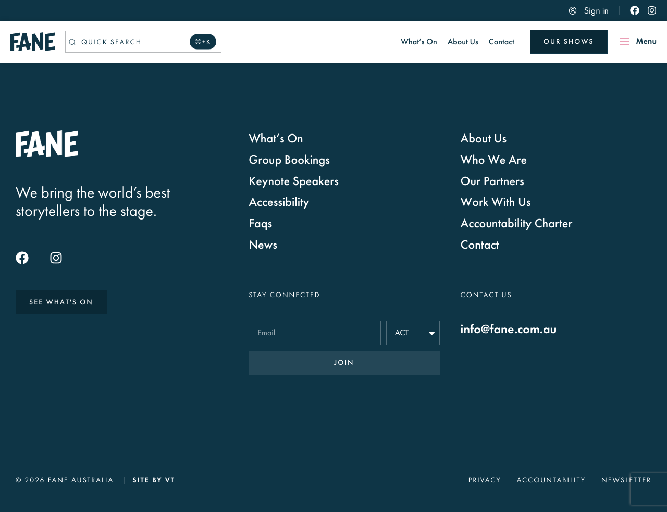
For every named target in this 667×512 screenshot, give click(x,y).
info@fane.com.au (509, 329)
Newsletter (626, 480)
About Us (484, 138)
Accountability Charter (517, 223)
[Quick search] (143, 42)
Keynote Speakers (294, 181)
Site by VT (153, 480)
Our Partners (492, 181)
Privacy (484, 480)
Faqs (260, 223)
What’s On (276, 138)
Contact (480, 245)
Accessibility (279, 202)
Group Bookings (289, 160)
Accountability (551, 480)
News (263, 245)
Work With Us (496, 202)
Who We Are (494, 160)
